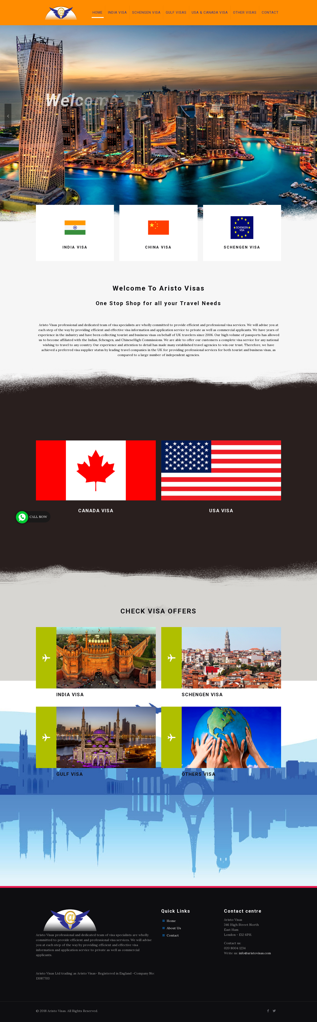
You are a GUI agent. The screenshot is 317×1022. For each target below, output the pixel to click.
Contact (173, 935)
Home (171, 921)
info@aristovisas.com (255, 953)
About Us (174, 928)
